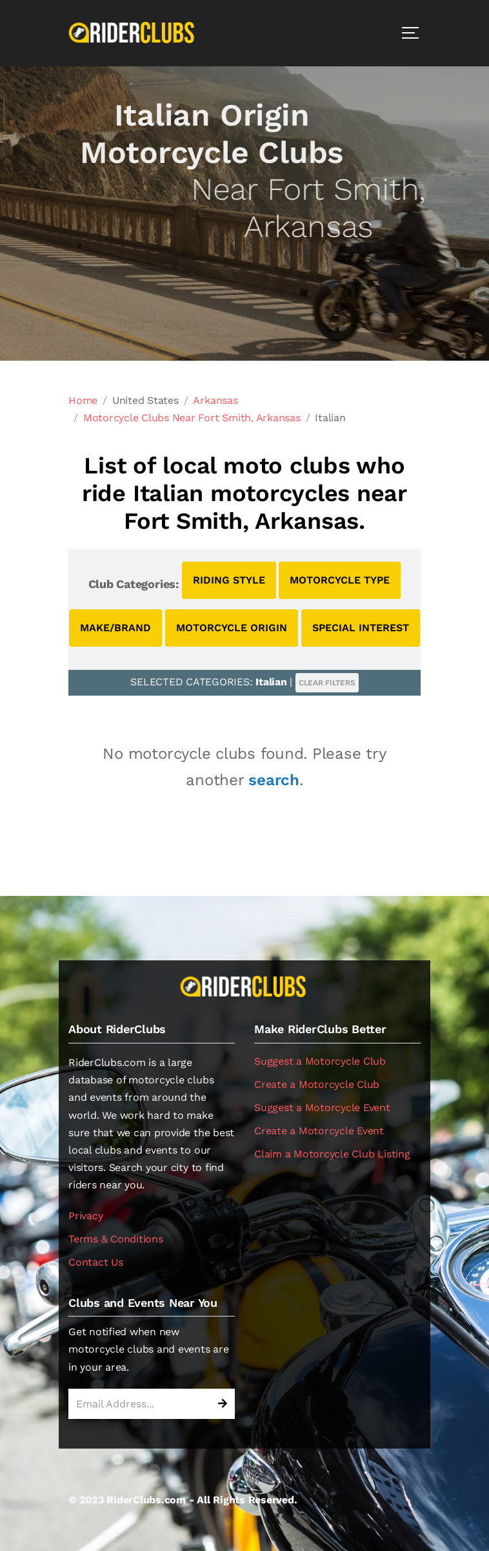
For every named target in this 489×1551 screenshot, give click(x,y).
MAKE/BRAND (115, 628)
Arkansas (215, 400)
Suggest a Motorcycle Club (320, 1061)
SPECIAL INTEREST (360, 628)
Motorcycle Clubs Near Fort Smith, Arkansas (192, 418)
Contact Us (95, 1262)
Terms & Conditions (115, 1239)
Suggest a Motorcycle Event (322, 1107)
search (273, 780)
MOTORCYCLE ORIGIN (231, 628)
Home (82, 400)
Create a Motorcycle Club (316, 1084)
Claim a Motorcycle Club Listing (332, 1154)
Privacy (85, 1216)
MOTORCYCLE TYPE (340, 580)
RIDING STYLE (229, 580)
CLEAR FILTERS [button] (327, 682)
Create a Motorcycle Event (319, 1131)
